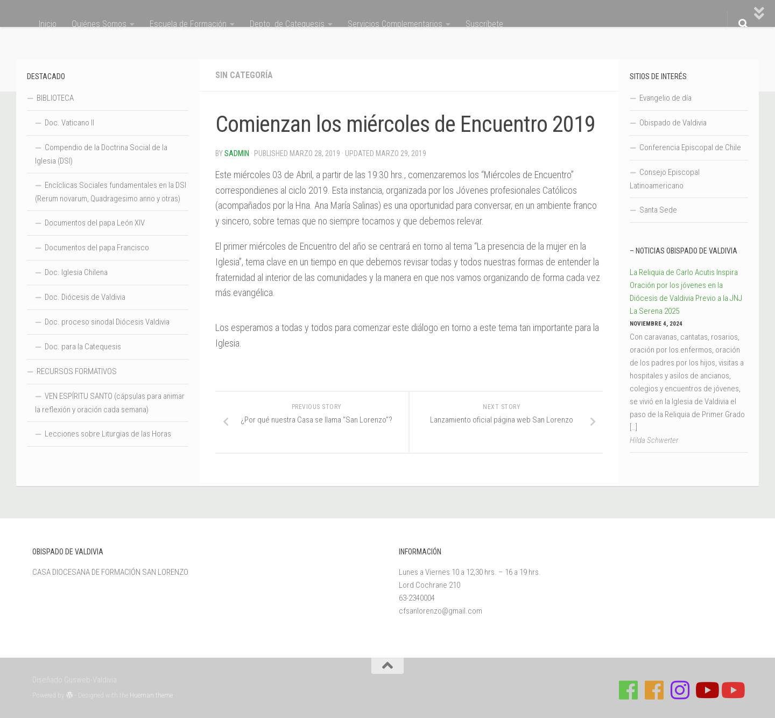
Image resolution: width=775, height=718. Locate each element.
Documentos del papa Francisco (97, 247)
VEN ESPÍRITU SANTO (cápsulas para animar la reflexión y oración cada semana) (110, 402)
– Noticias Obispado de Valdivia (683, 251)
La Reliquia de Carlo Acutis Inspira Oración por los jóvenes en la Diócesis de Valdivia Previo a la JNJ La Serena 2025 (686, 292)
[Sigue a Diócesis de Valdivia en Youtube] (732, 690)
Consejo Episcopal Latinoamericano (665, 179)
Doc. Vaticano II (69, 123)
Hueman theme (151, 695)
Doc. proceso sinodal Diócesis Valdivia (107, 322)
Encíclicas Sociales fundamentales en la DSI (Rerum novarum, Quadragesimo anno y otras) (110, 191)
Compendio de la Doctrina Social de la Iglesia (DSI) (101, 154)
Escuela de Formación (188, 24)
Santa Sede (658, 210)
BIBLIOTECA (55, 98)
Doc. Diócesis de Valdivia (85, 297)
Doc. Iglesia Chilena (76, 272)
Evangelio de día (665, 98)
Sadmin (236, 153)
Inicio (48, 24)
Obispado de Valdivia (673, 123)
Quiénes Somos (99, 24)
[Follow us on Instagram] (680, 690)
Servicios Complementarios (395, 24)
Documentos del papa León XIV (95, 223)
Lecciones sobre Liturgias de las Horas (108, 434)
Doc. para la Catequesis (83, 346)
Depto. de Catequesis (287, 24)
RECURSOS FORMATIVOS (77, 371)
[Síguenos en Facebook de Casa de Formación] (628, 690)
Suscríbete (484, 24)
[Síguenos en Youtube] (706, 690)
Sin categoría (244, 75)
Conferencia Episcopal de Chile (690, 147)
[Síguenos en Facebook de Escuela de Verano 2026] (654, 690)
